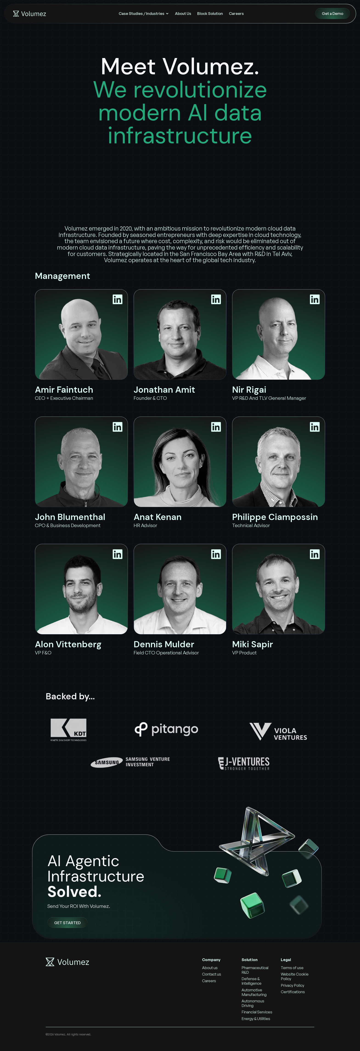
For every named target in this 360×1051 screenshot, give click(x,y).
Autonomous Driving (253, 1003)
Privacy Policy (292, 985)
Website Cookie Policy (295, 976)
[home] (29, 13)
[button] (144, 13)
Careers (236, 13)
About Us (183, 13)
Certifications (293, 991)
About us (210, 967)
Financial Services (257, 1011)
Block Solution (210, 13)
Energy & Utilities (256, 1018)
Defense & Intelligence (252, 981)
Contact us (211, 974)
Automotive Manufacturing (254, 992)
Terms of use (292, 967)
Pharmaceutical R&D (255, 970)
